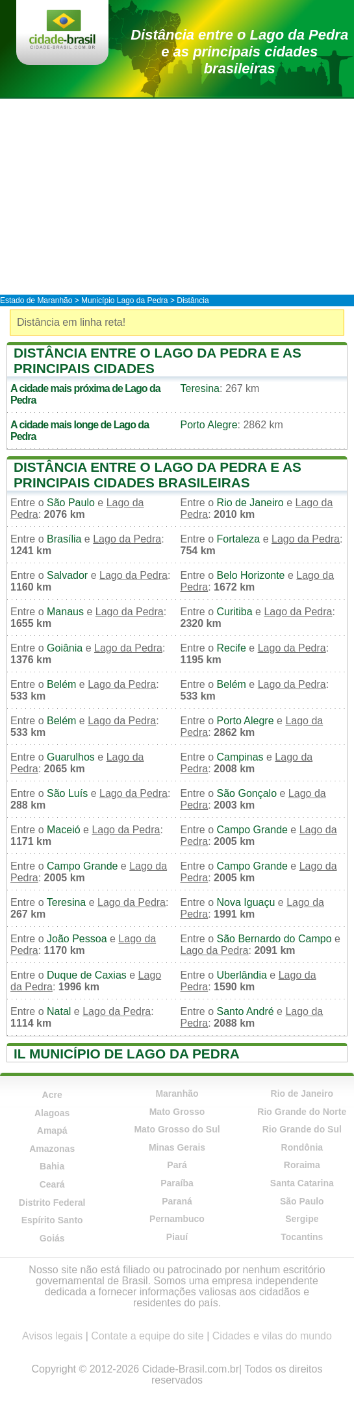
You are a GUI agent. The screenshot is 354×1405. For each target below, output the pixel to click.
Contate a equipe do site (147, 1335)
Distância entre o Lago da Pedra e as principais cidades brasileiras (239, 52)
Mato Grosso (177, 1111)
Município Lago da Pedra (124, 300)
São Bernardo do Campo (274, 938)
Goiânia (64, 648)
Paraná (177, 1201)
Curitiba (235, 611)
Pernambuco (177, 1219)
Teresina (200, 388)
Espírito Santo (52, 1220)
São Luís (67, 793)
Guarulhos (71, 757)
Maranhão (176, 1093)
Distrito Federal (52, 1202)
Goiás (52, 1238)
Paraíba (177, 1183)
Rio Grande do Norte (301, 1111)
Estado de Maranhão (36, 300)
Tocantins (302, 1237)
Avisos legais (52, 1335)
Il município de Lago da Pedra (127, 1053)
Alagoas (52, 1113)
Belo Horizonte (251, 575)
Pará (176, 1165)
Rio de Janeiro (250, 502)
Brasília (64, 538)
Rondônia (302, 1147)
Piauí (177, 1237)
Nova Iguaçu (246, 902)
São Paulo (71, 502)
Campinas (240, 757)
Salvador (67, 575)
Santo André (245, 1011)
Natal (59, 1011)
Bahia (52, 1166)
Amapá (52, 1130)
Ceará (52, 1184)
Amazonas (52, 1148)
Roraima (302, 1165)
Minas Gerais (177, 1147)
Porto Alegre (209, 424)
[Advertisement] (177, 196)
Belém (61, 684)
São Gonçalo (247, 793)
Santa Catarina (302, 1183)
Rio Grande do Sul (302, 1129)
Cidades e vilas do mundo (272, 1335)
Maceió (64, 829)
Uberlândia (242, 975)
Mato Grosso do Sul (177, 1129)
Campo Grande (252, 829)
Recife (231, 648)
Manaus (65, 611)
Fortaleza (238, 538)
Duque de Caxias (87, 975)
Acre (52, 1095)
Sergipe (301, 1219)
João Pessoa (77, 938)
